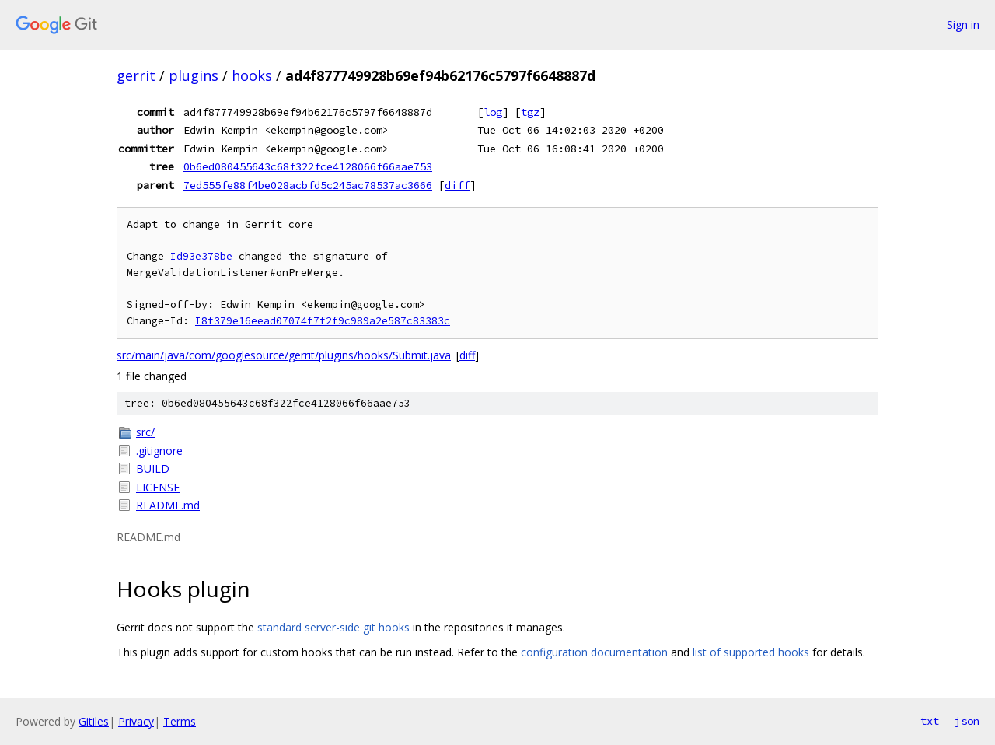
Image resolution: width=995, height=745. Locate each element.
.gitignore (159, 450)
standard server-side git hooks (333, 627)
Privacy (136, 721)
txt (929, 721)
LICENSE (158, 487)
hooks (252, 75)
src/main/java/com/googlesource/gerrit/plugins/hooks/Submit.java (284, 355)
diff (457, 185)
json (967, 721)
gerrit (136, 75)
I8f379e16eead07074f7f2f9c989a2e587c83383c (322, 320)
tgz (530, 112)
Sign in (963, 24)
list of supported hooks (751, 652)
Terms (179, 721)
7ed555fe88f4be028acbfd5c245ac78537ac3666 (307, 185)
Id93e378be (201, 256)
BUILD (152, 468)
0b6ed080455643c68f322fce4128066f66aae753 (307, 166)
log (493, 112)
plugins (193, 75)
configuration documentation (594, 652)
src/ (145, 432)
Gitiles (94, 721)
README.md (168, 505)
